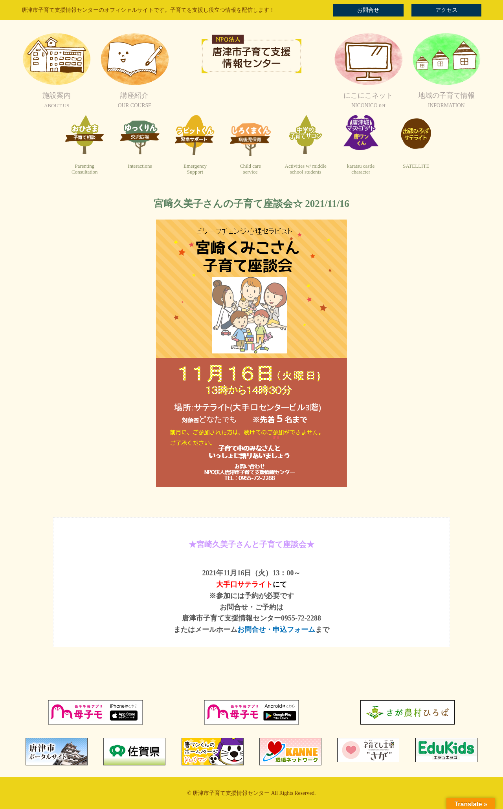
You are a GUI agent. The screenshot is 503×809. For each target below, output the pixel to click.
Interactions (140, 166)
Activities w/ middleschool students (306, 169)
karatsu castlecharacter (360, 169)
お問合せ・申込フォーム (276, 629)
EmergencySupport (195, 169)
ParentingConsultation (84, 169)
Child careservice (250, 169)
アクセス (446, 10)
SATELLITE (416, 166)
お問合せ (368, 10)
